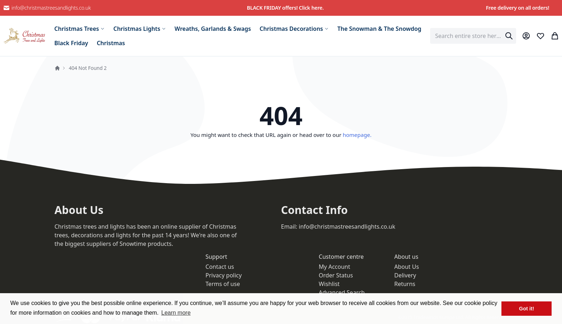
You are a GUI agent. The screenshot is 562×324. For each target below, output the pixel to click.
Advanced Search (342, 292)
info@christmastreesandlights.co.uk (47, 7)
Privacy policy (223, 275)
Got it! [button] (526, 308)
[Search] (509, 36)
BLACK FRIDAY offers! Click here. (285, 7)
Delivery (405, 275)
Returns (404, 284)
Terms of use (222, 284)
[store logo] (24, 35)
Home (57, 68)
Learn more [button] (176, 313)
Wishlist (329, 284)
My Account (334, 267)
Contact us (219, 267)
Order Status (336, 275)
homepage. (357, 134)
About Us (406, 267)
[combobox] (473, 36)
